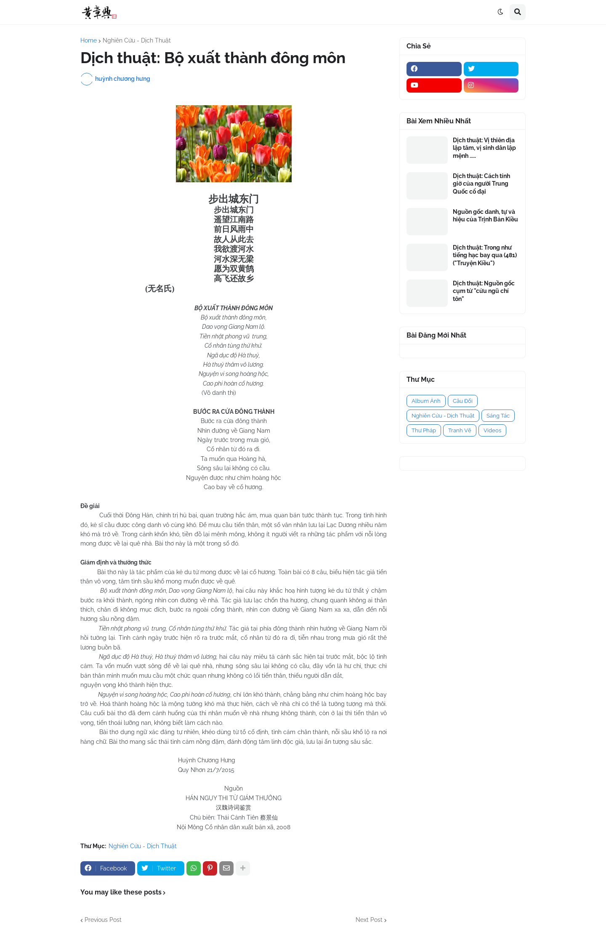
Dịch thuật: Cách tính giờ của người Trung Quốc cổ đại (481, 183)
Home (88, 40)
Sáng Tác (498, 416)
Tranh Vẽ (459, 430)
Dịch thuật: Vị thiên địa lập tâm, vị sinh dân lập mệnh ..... (484, 148)
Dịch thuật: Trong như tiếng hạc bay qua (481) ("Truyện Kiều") (485, 255)
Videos (492, 430)
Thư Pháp (424, 430)
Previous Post (103, 919)
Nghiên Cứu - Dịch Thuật (137, 40)
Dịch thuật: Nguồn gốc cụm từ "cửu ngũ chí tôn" (484, 291)
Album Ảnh (426, 401)
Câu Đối (463, 401)
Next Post (369, 919)
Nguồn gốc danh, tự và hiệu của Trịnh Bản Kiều (485, 215)
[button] (500, 12)
